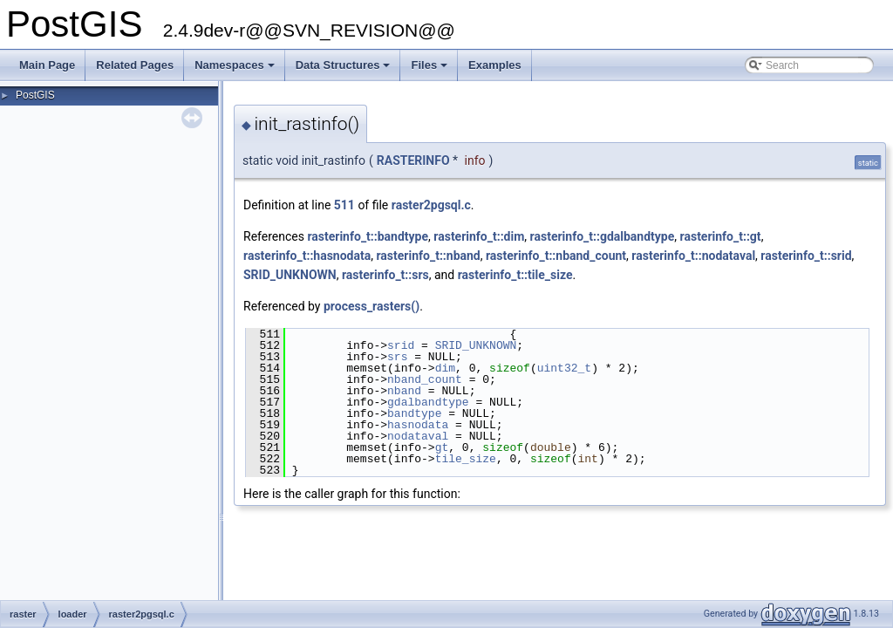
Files (430, 69)
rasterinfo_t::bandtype (367, 236)
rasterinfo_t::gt (720, 236)
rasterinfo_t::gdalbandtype (602, 236)
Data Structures (344, 69)
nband (404, 391)
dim (445, 368)
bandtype (414, 413)
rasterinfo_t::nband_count (556, 256)
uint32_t (564, 368)
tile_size (465, 459)
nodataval (417, 436)
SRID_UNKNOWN (290, 275)
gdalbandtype (428, 402)
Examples (494, 65)
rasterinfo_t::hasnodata (307, 256)
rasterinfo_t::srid (805, 256)
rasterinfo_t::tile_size (515, 275)
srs (397, 357)
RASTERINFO (413, 160)
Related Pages (135, 65)
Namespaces (235, 69)
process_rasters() (371, 306)
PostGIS (35, 95)
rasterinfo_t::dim (478, 236)
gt (442, 447)
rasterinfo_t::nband (428, 256)
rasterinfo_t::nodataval (693, 256)
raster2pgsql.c (431, 205)
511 (344, 205)
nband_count (424, 379)
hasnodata (417, 425)
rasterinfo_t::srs (385, 275)
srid (400, 345)
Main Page (47, 65)
